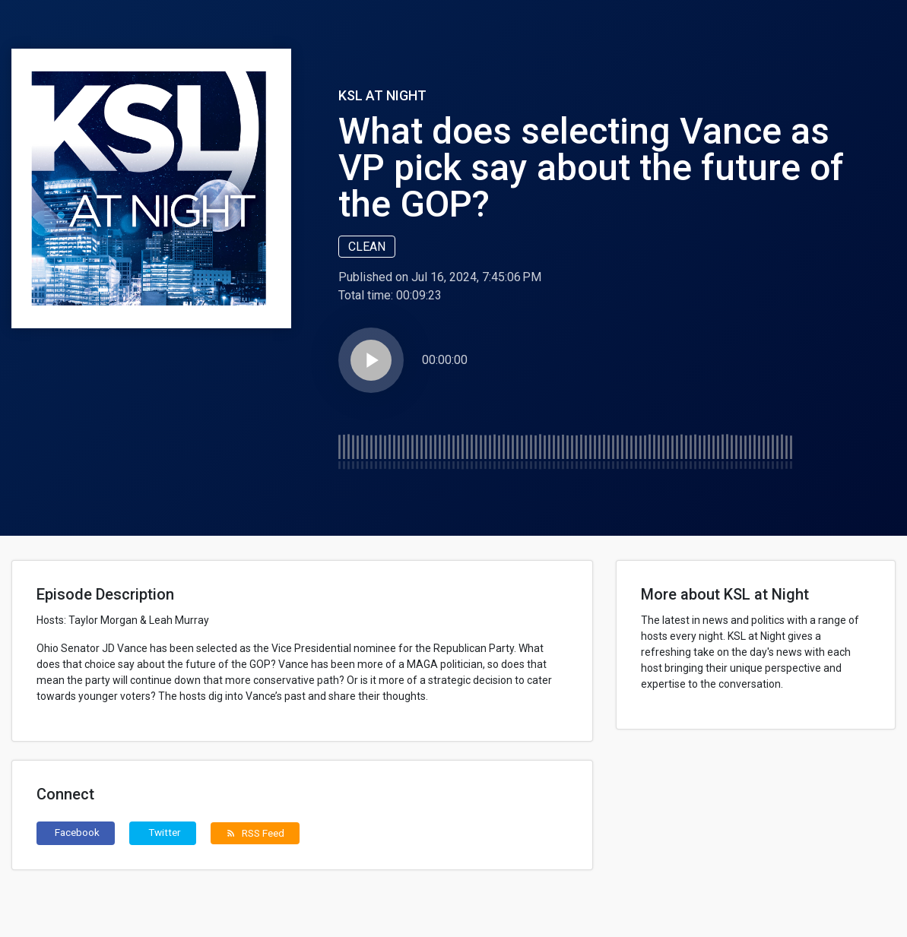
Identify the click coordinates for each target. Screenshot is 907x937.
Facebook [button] (77, 832)
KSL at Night (382, 95)
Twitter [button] (164, 832)
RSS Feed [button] (255, 833)
